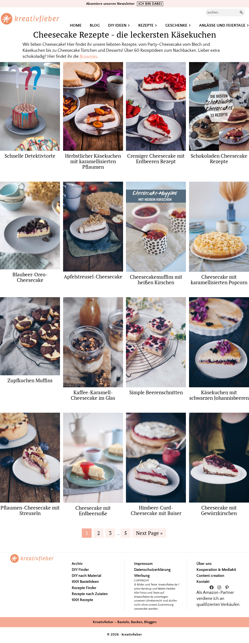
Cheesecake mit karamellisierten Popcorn (219, 279)
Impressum (143, 564)
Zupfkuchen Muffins (30, 380)
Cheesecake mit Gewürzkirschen (219, 510)
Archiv (77, 564)
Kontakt (202, 581)
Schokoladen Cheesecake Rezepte (219, 158)
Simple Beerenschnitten (156, 392)
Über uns (204, 564)
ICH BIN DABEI (150, 4)
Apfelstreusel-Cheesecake (93, 276)
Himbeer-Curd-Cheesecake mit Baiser (156, 510)
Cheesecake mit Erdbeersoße (93, 510)
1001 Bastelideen (85, 581)
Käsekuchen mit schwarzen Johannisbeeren (219, 395)
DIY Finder (80, 570)
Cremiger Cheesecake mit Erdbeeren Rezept (156, 158)
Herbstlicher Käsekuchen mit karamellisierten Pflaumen (93, 161)
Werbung (142, 575)
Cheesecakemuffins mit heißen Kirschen (156, 279)
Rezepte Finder (84, 588)
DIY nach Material (86, 575)
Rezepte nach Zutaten (90, 594)
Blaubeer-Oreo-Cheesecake (30, 277)
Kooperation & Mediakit (216, 570)
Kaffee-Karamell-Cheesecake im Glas (93, 395)
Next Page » (149, 533)
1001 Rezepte (82, 600)
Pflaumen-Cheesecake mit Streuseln (30, 510)
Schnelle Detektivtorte (30, 155)
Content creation (210, 575)
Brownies (88, 56)
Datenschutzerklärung (152, 570)
